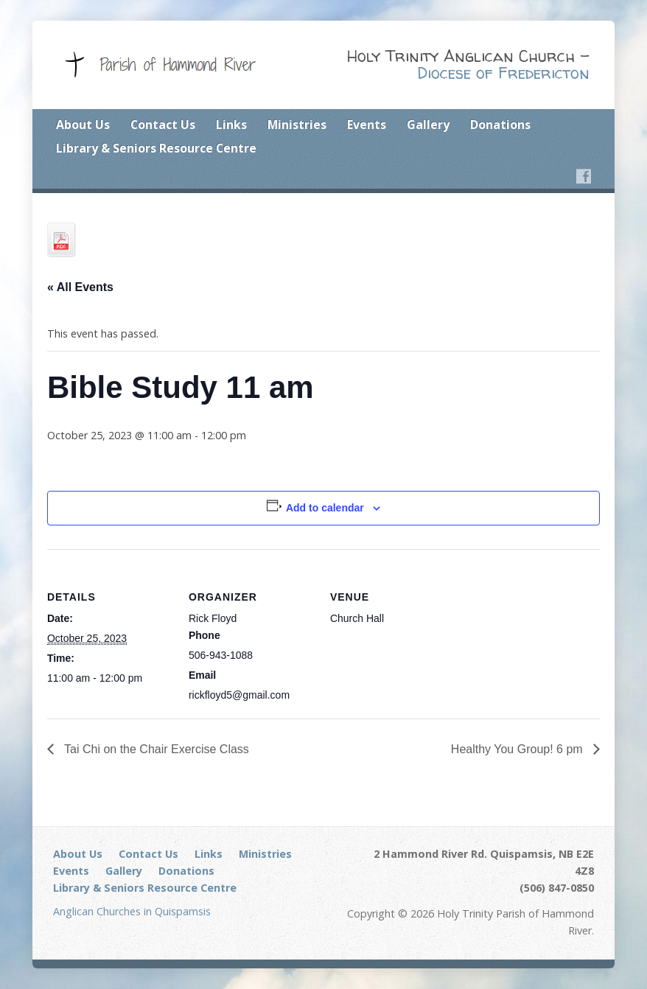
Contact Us (162, 124)
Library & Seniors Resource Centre (156, 148)
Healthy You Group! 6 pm (518, 749)
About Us (83, 124)
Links (231, 124)
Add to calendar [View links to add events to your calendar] (325, 508)
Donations (500, 124)
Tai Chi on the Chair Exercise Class (155, 749)
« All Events (80, 287)
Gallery (428, 124)
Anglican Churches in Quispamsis (132, 911)
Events (366, 124)
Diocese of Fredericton (503, 73)
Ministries (296, 124)
